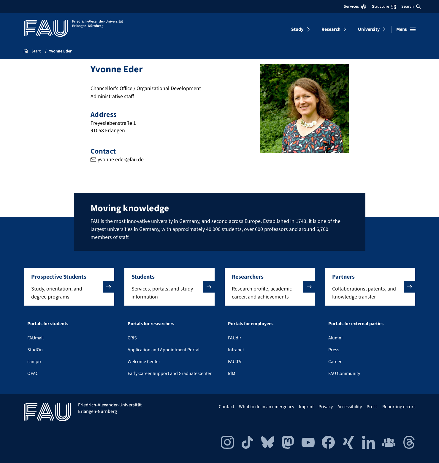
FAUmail (35, 338)
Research (330, 29)
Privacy (325, 406)
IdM (231, 373)
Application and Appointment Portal (163, 350)
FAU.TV (234, 361)
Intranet (236, 350)
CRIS (132, 338)
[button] (69, 286)
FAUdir (234, 338)
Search (411, 6)
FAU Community (344, 373)
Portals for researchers (151, 323)
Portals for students (47, 323)
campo (34, 361)
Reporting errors (399, 406)
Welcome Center (144, 361)
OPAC (32, 373)
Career (335, 361)
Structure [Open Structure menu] (384, 6)
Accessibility (349, 406)
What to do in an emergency (266, 406)
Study (297, 29)
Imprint (306, 406)
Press (333, 350)
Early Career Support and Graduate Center (170, 373)
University (369, 29)
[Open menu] (406, 29)
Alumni (335, 338)
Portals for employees (250, 323)
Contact (226, 406)
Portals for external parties (355, 323)
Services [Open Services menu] (355, 6)
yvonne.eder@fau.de (120, 159)
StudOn (35, 350)
